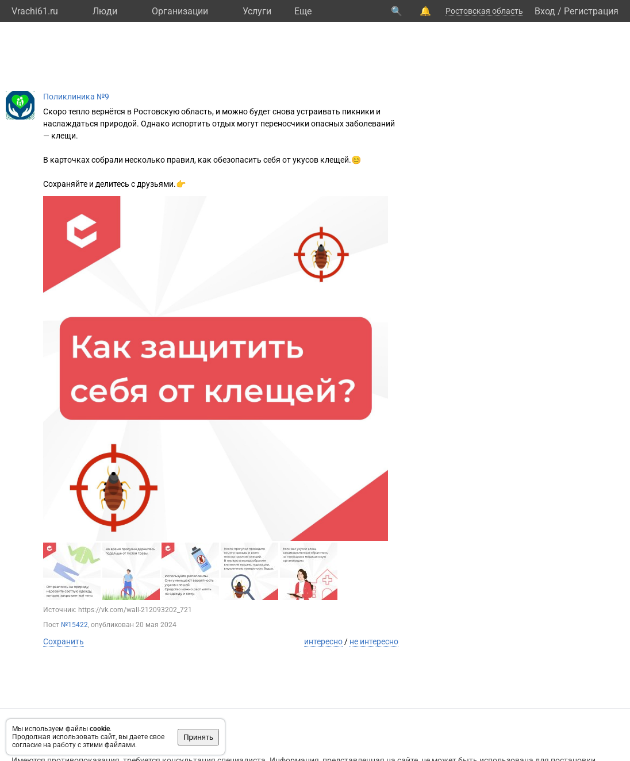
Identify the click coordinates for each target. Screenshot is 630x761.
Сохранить (63, 641)
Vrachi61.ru (34, 11)
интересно (323, 641)
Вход (545, 11)
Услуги (257, 11)
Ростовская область (484, 11)
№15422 (74, 625)
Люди (105, 11)
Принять (198, 737)
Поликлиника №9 (76, 96)
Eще (303, 11)
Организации (180, 11)
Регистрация (591, 11)
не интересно (373, 641)
